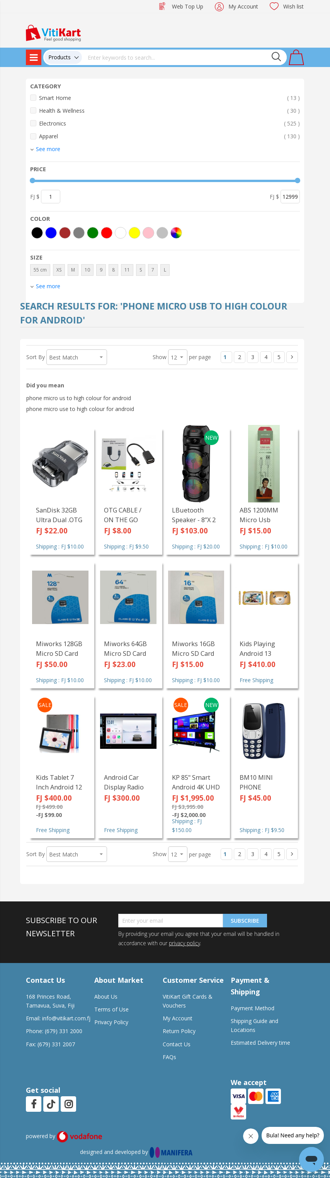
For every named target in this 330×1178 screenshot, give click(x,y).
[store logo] (53, 32)
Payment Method (252, 1008)
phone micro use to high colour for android (80, 409)
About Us (105, 996)
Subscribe (245, 920)
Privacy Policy (111, 1022)
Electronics (169, 123)
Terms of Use (111, 1009)
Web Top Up (187, 6)
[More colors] (176, 233)
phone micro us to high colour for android (78, 398)
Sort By (35, 357)
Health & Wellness (169, 110)
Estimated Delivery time (260, 1042)
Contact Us (177, 1044)
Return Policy (179, 1031)
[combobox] (184, 57)
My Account (243, 6)
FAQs (169, 1057)
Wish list (293, 6)
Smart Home (169, 97)
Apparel (169, 136)
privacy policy (184, 943)
